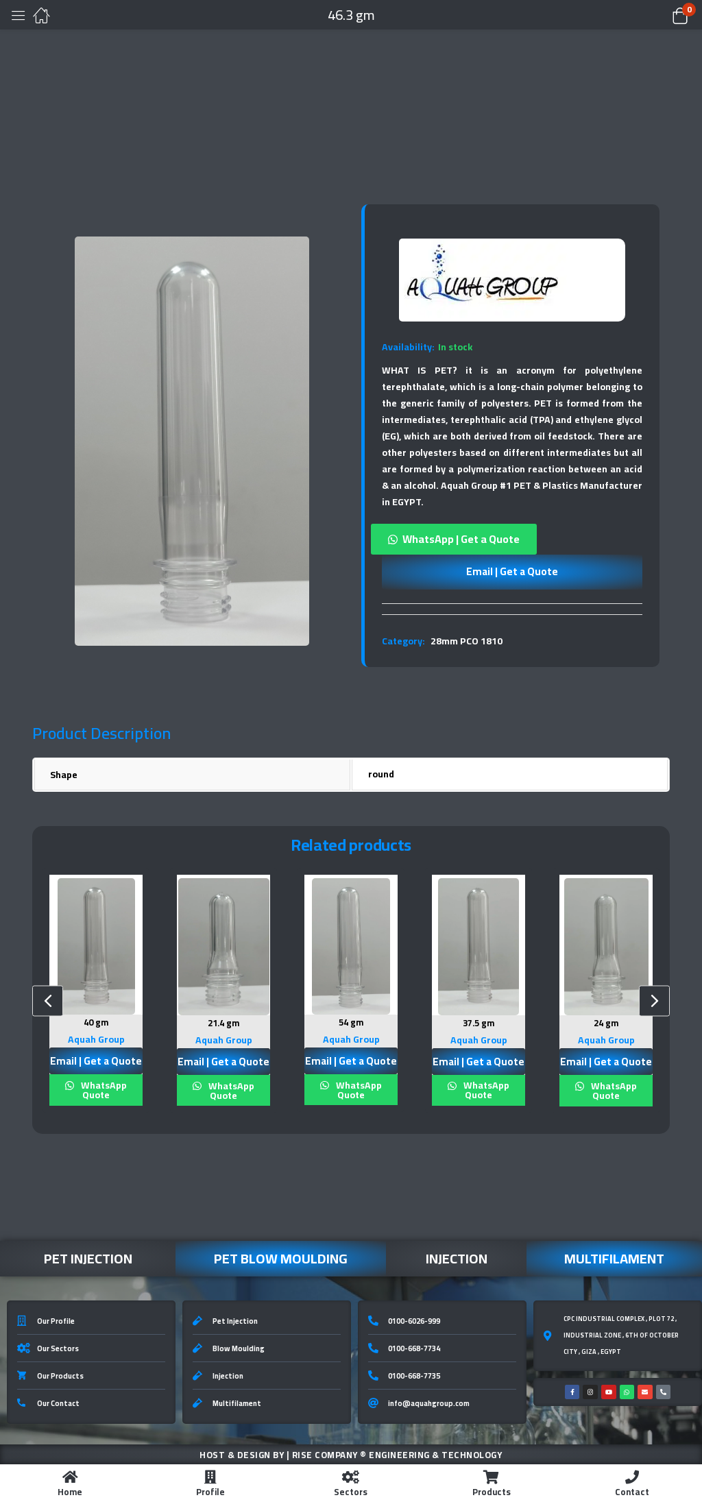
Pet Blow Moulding (281, 1257)
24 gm (606, 1023)
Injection (456, 1257)
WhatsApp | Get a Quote (461, 539)
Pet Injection (88, 1257)
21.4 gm (223, 1023)
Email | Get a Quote (512, 571)
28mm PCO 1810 (467, 641)
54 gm (351, 1022)
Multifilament (614, 1257)
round (381, 774)
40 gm (96, 1022)
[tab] (512, 608)
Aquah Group (96, 1038)
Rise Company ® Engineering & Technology (397, 1453)
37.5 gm (478, 1023)
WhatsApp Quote (103, 1088)
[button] (662, 15)
